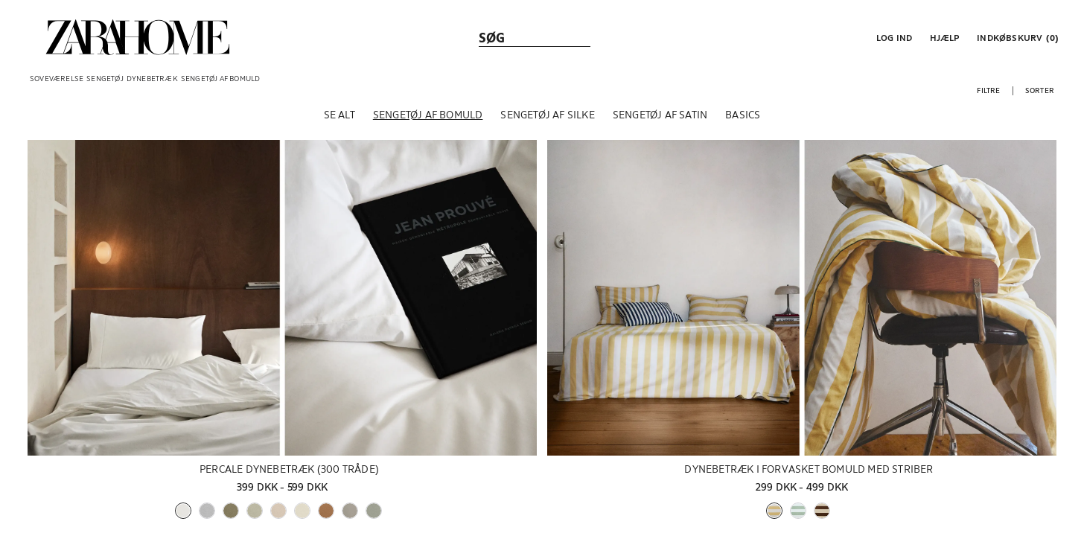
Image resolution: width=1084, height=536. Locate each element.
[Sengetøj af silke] (547, 118)
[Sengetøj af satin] (660, 118)
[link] (137, 37)
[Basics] (742, 118)
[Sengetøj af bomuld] (428, 118)
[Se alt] (339, 118)
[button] (892, 37)
